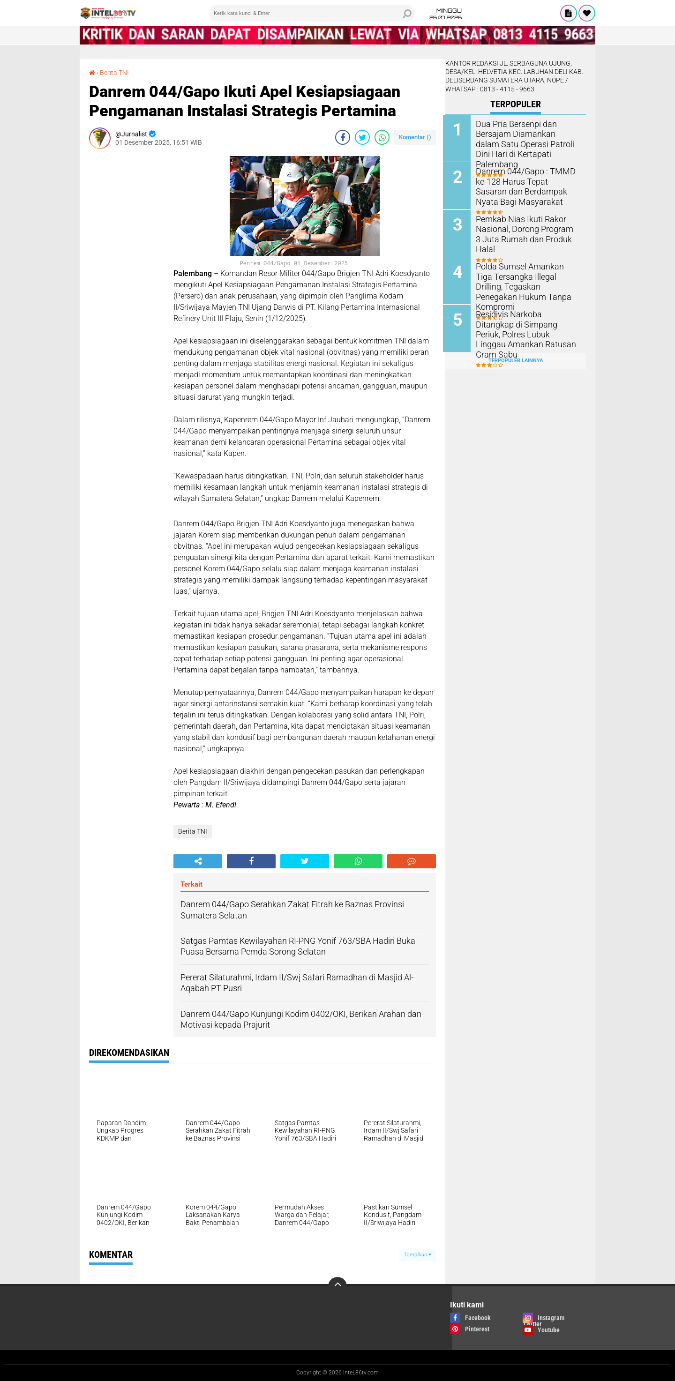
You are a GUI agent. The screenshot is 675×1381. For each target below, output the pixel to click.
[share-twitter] (362, 136)
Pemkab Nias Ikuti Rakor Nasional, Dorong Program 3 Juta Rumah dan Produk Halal (528, 228)
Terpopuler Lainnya (515, 359)
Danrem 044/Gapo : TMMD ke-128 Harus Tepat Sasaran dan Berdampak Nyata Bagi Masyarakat (528, 186)
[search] (312, 13)
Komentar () (415, 136)
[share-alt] (197, 861)
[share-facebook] (342, 136)
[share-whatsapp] (382, 136)
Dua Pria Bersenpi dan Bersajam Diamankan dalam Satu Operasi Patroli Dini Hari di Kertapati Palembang (526, 138)
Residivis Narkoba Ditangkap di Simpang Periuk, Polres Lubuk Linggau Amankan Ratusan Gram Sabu (525, 328)
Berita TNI (114, 72)
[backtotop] (337, 1286)
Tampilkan (417, 1255)
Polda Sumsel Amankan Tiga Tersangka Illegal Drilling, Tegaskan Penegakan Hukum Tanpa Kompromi (526, 280)
